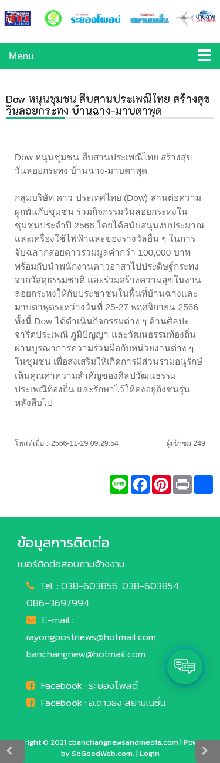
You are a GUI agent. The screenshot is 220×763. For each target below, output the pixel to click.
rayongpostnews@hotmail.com (91, 636)
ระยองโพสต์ (113, 685)
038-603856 (89, 585)
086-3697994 (57, 602)
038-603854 (150, 585)
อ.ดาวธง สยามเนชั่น (127, 702)
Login (150, 753)
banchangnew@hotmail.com (85, 653)
